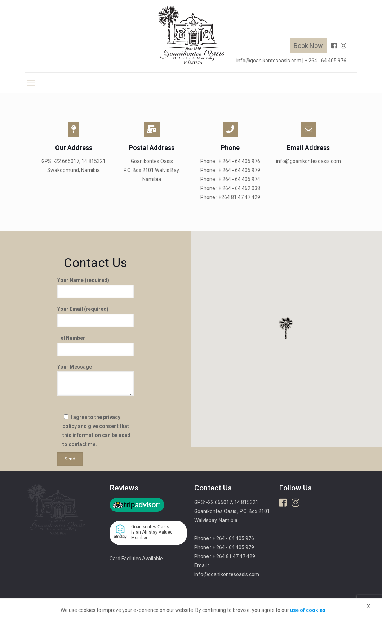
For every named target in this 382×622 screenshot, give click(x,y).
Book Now (308, 45)
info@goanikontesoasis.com (268, 60)
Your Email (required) (95, 316)
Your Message (95, 380)
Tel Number (95, 345)
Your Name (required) (95, 287)
